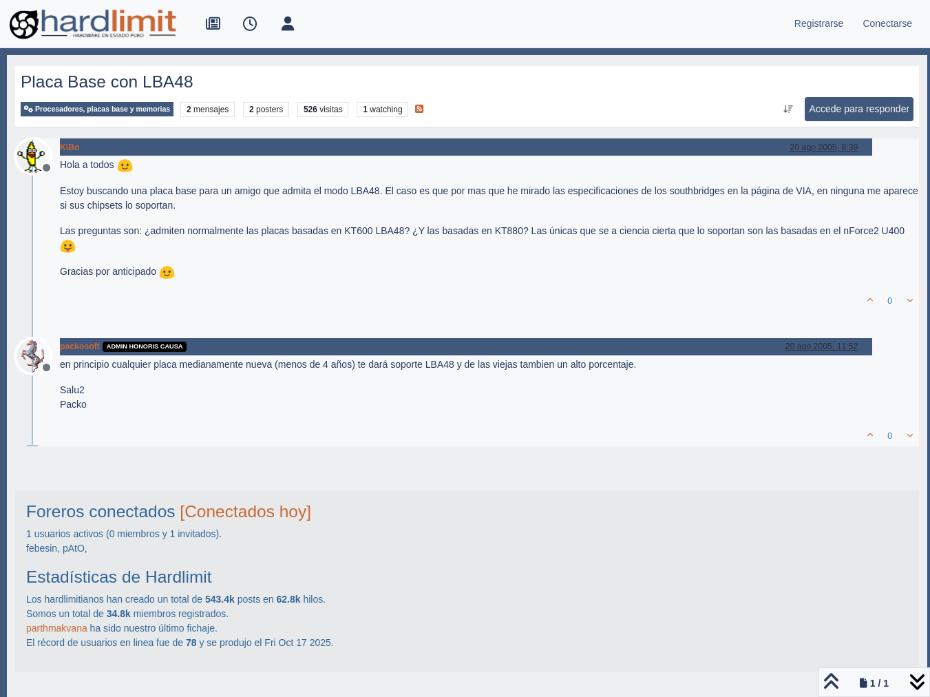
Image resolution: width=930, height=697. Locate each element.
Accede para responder (860, 108)
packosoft (80, 346)
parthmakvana (56, 628)
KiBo (70, 147)
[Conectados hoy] (245, 511)
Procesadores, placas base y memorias (97, 109)
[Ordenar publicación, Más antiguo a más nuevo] (787, 109)
